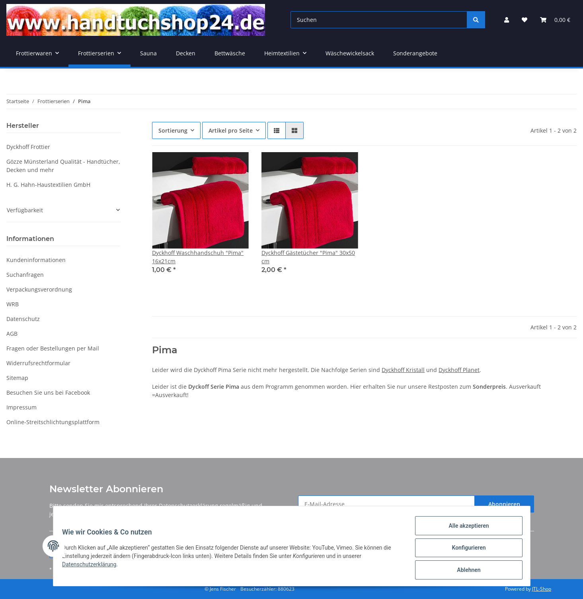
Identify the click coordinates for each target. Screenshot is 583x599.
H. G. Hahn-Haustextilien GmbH (48, 184)
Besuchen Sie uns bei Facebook (48, 392)
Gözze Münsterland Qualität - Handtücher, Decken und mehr (63, 166)
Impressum (21, 407)
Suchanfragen (25, 274)
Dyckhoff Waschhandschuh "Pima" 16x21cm (198, 257)
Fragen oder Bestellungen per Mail (52, 348)
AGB (12, 333)
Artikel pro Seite (231, 130)
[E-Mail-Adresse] (386, 504)
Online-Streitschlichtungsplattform (52, 422)
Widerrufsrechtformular (38, 363)
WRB (12, 304)
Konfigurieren (465, 550)
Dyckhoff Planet (459, 370)
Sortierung (172, 130)
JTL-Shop (541, 588)
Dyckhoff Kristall (403, 370)
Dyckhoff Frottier (28, 147)
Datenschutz (23, 319)
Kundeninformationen (36, 260)
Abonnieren (504, 504)
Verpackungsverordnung (39, 289)
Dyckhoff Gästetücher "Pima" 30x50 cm (308, 257)
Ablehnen (465, 571)
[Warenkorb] (555, 19)
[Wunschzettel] (524, 19)
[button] (506, 19)
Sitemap (17, 378)
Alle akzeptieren (465, 529)
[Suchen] (379, 19)
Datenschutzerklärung (188, 505)
